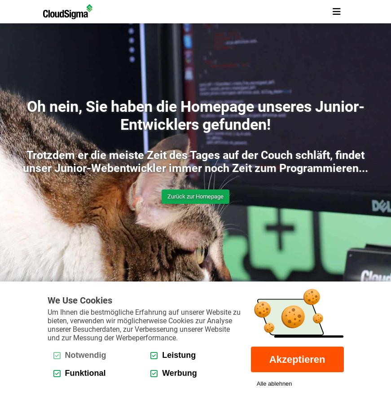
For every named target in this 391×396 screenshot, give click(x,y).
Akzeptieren (297, 359)
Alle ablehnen (274, 383)
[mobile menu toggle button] (336, 11)
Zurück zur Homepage (195, 196)
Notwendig (79, 355)
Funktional (79, 373)
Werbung (173, 373)
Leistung (173, 355)
